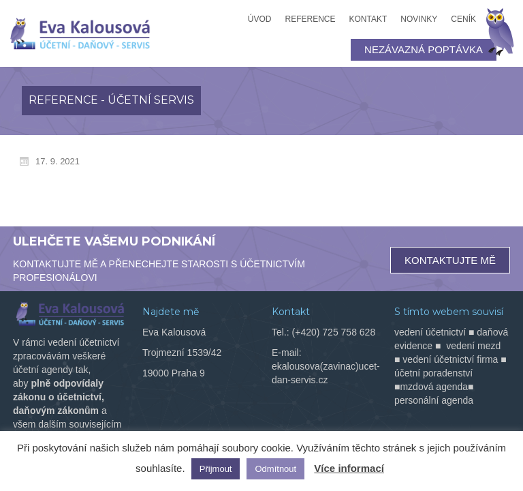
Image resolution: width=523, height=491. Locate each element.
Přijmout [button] (216, 469)
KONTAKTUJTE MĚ (450, 260)
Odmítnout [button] (275, 469)
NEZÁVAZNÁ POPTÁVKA (423, 49)
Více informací (349, 468)
